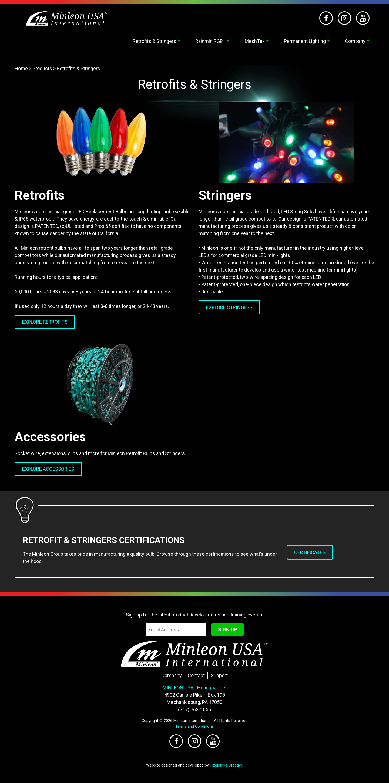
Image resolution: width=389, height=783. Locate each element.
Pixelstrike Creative (226, 765)
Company (355, 41)
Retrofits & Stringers (154, 41)
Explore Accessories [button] (48, 469)
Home (21, 68)
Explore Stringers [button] (229, 307)
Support (219, 675)
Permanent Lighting (305, 41)
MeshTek (255, 41)
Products (42, 68)
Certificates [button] (310, 552)
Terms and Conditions (194, 726)
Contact (196, 675)
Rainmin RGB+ (210, 41)
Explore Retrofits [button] (45, 322)
